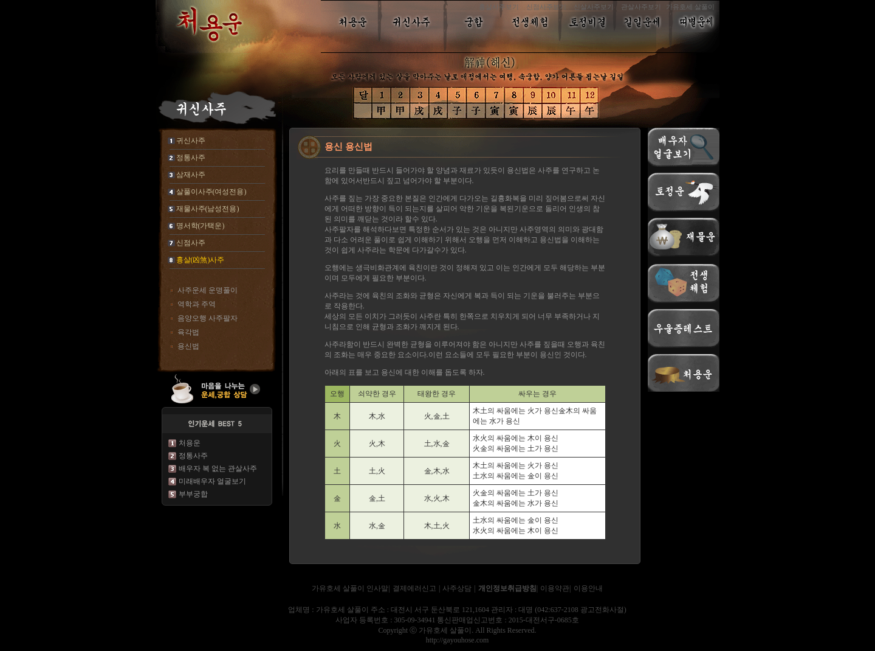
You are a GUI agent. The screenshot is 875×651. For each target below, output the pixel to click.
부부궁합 (193, 494)
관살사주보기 (641, 6)
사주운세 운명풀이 (207, 290)
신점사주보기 (546, 6)
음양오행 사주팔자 (207, 318)
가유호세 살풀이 (690, 6)
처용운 (190, 443)
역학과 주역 (196, 304)
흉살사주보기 (499, 6)
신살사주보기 (594, 6)
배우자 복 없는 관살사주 (218, 468)
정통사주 (193, 455)
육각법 (188, 332)
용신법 (188, 346)
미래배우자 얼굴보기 (212, 481)
